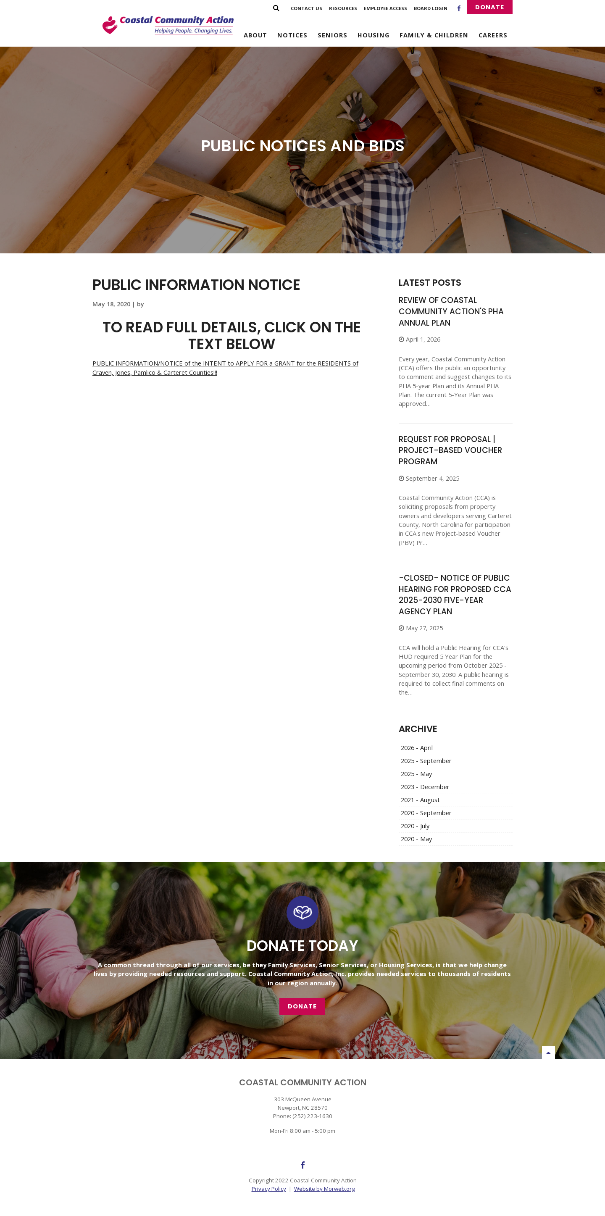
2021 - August (420, 799)
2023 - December (425, 786)
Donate (489, 7)
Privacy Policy (269, 1188)
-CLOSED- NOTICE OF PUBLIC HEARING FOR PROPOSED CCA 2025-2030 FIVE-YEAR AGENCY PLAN (455, 594)
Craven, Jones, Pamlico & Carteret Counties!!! (154, 372)
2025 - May (416, 773)
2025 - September (426, 760)
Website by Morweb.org (324, 1188)
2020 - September (426, 812)
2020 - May (416, 838)
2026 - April (417, 747)
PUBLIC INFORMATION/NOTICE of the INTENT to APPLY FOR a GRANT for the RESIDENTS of (225, 363)
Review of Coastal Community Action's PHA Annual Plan (451, 311)
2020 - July (415, 825)
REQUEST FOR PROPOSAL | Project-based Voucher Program (450, 450)
